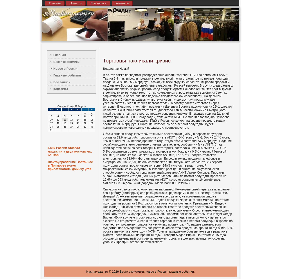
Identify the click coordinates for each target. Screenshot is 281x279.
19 (65, 123)
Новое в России (65, 68)
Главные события (67, 75)
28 (78, 127)
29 (85, 127)
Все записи (98, 3)
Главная (55, 3)
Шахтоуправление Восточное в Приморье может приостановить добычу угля (70, 165)
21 (78, 123)
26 (65, 127)
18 (58, 123)
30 (91, 127)
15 (85, 120)
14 (78, 120)
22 (85, 123)
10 (51, 120)
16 (91, 120)
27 (71, 127)
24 (51, 127)
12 (65, 120)
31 (51, 130)
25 (58, 127)
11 (58, 120)
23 (91, 123)
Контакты (122, 3)
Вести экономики (66, 62)
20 (71, 123)
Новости (75, 3)
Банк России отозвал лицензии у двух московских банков (70, 151)
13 (71, 120)
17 (51, 123)
